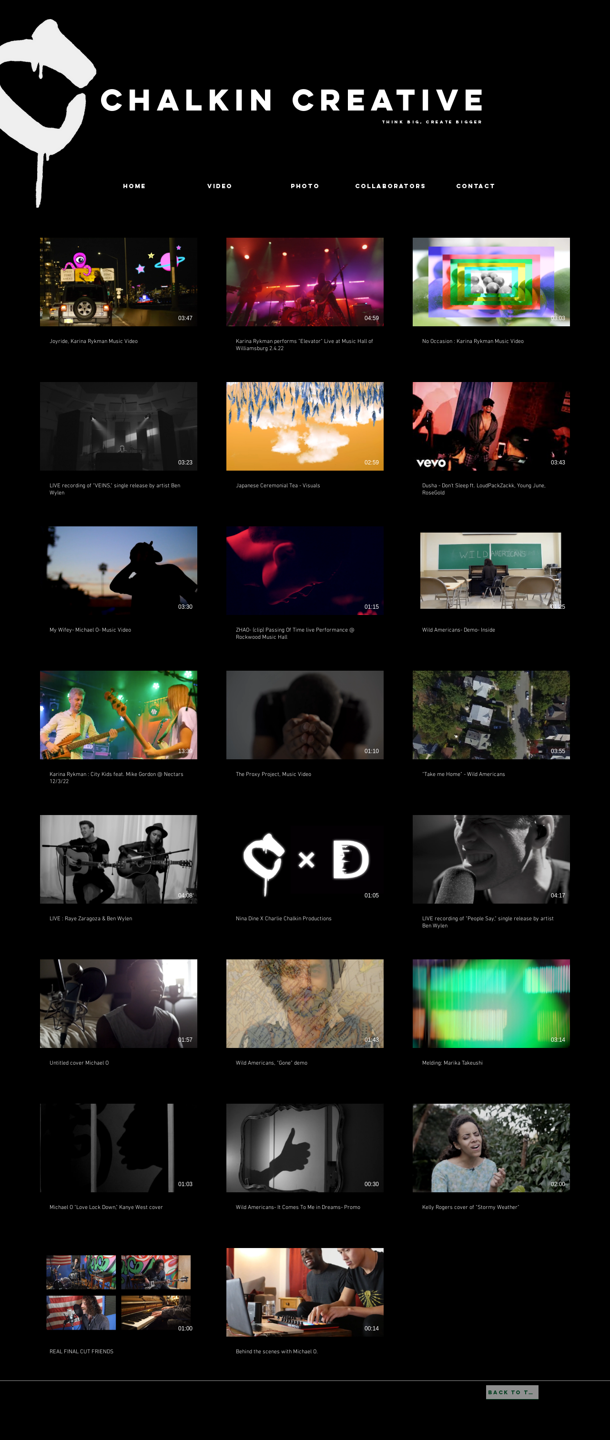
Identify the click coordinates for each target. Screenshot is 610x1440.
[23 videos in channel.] (305, 800)
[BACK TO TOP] (512, 1392)
